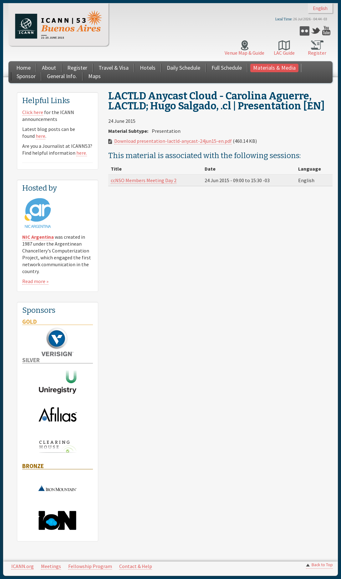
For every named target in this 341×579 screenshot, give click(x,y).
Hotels (147, 67)
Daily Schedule (183, 67)
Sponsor (26, 76)
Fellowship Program (90, 566)
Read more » (35, 281)
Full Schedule (226, 67)
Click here (32, 112)
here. (81, 153)
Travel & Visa (114, 67)
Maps (94, 76)
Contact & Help (135, 566)
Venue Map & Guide (244, 53)
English (320, 8)
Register (317, 53)
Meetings (51, 566)
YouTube (327, 31)
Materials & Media (274, 67)
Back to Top (322, 564)
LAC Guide (284, 53)
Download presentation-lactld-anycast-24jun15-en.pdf (173, 141)
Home (23, 67)
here (40, 136)
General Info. (62, 76)
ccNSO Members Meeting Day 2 (143, 180)
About (49, 67)
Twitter (316, 31)
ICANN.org (22, 566)
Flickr (304, 31)
